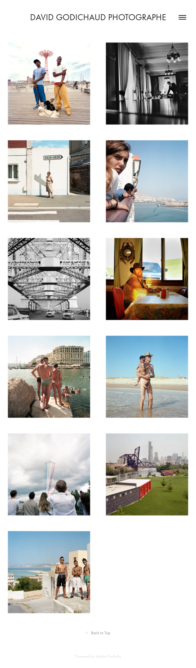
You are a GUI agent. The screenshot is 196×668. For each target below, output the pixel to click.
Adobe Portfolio (108, 656)
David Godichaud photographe (98, 17)
